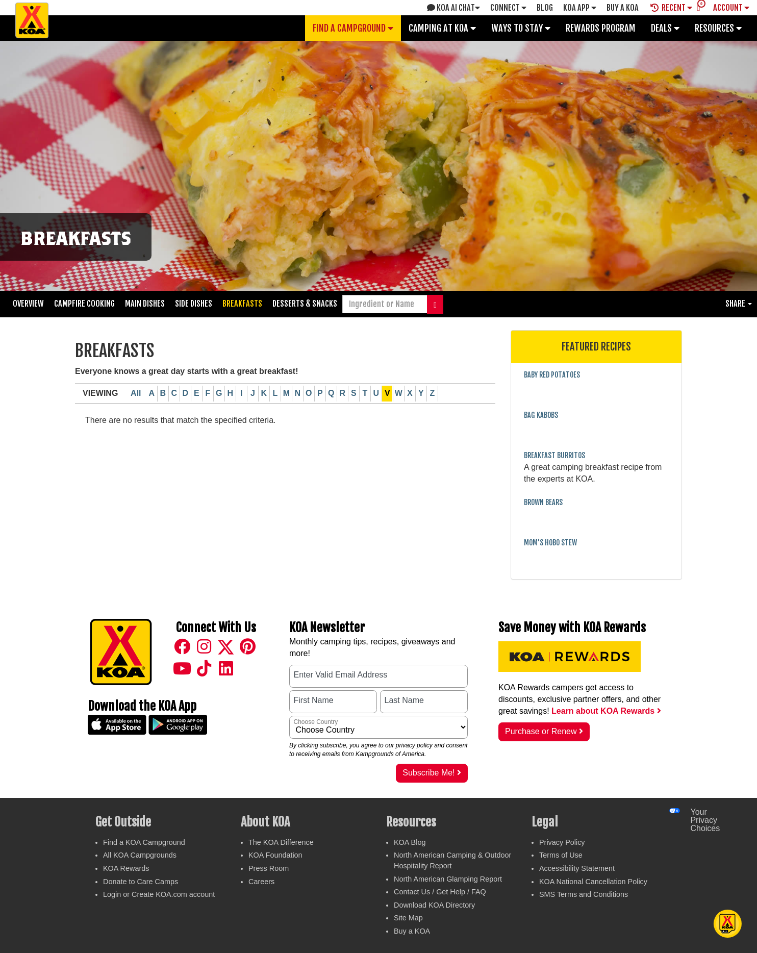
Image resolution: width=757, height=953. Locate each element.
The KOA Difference (281, 842)
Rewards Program (601, 28)
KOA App (579, 8)
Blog (545, 8)
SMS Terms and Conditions (583, 894)
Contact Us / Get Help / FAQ (440, 892)
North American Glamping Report (448, 879)
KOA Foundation (275, 855)
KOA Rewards (126, 868)
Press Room (268, 868)
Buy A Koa (623, 8)
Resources (718, 28)
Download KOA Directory (434, 905)
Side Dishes (193, 303)
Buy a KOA (412, 931)
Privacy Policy (562, 842)
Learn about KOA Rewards (606, 711)
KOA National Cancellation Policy (593, 881)
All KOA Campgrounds (139, 855)
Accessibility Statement (577, 868)
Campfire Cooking (84, 303)
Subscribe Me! (431, 772)
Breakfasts (242, 303)
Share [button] (738, 303)
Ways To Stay (520, 28)
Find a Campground (353, 28)
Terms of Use (561, 855)
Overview (28, 303)
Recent (671, 8)
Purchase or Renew (544, 731)
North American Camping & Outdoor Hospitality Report (452, 860)
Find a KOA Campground (144, 842)
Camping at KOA (442, 28)
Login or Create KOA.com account (159, 894)
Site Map (408, 918)
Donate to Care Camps (140, 881)
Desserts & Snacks (304, 303)
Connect (508, 8)
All (136, 393)
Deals (665, 28)
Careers (261, 881)
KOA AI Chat (453, 8)
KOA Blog (409, 842)
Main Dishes (145, 303)
